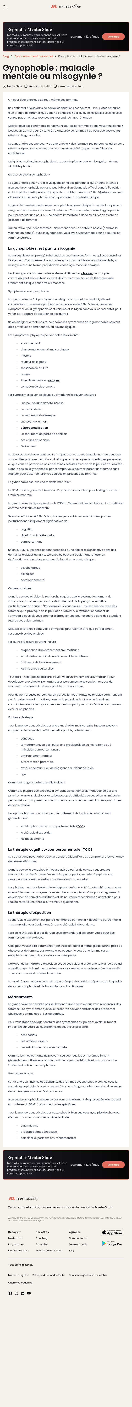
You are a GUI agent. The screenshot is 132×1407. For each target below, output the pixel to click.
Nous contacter (78, 1238)
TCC (80, 826)
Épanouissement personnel (33, 56)
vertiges (53, 380)
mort (44, 422)
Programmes (16, 1244)
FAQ (71, 1250)
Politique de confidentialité (48, 1275)
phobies (87, 273)
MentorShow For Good (49, 1250)
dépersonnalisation (34, 428)
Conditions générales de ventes (88, 1275)
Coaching (41, 1238)
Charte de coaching (20, 1282)
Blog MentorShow (18, 1250)
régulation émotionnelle (37, 535)
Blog (6, 56)
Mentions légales (18, 1275)
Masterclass (15, 1238)
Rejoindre (113, 36)
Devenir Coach (78, 1244)
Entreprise (42, 1244)
